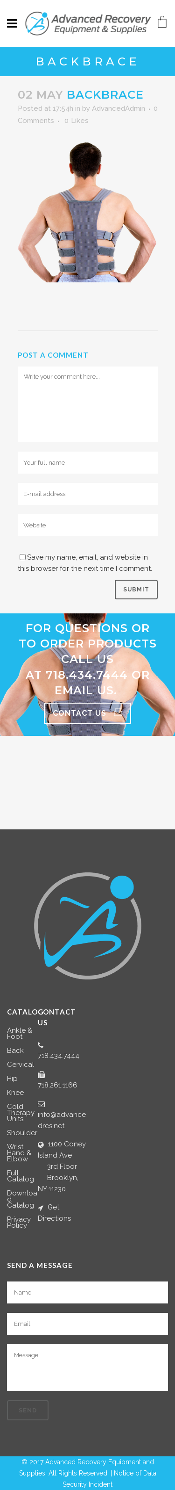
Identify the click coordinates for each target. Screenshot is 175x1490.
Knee (15, 1093)
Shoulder (22, 1133)
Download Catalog (22, 1199)
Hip (12, 1079)
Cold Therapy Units (21, 1113)
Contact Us (87, 713)
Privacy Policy (19, 1222)
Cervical (20, 1065)
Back (15, 1051)
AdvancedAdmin (118, 108)
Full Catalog (20, 1176)
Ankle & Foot (19, 1034)
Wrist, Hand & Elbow (19, 1153)
